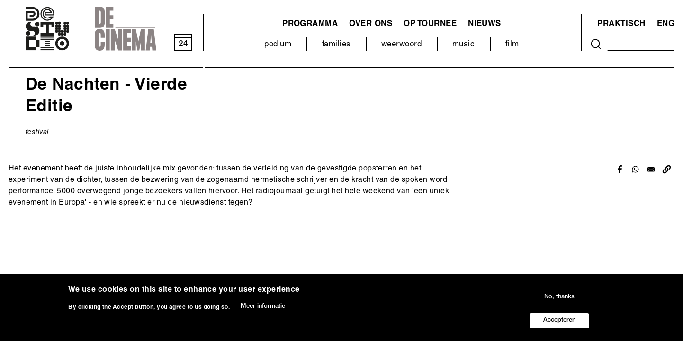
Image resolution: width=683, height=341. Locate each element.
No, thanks (559, 297)
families (336, 45)
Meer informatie (263, 307)
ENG (665, 24)
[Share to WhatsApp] (635, 169)
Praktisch (621, 24)
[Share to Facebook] (620, 169)
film (512, 45)
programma (310, 24)
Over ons (370, 24)
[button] (667, 169)
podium (277, 45)
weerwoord (401, 45)
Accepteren (559, 320)
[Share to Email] (651, 169)
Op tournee (430, 24)
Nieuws (484, 24)
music (463, 45)
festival (37, 132)
